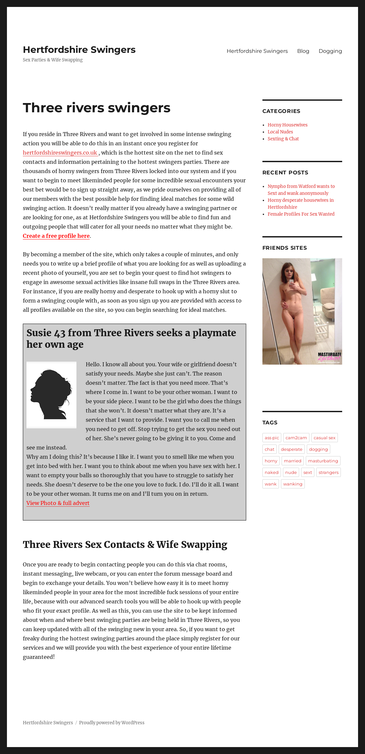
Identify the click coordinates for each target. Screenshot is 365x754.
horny (271, 460)
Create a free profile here (56, 236)
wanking (292, 483)
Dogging (330, 51)
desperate (291, 449)
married (292, 460)
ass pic (272, 437)
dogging (318, 449)
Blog (303, 51)
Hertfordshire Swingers (79, 49)
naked (272, 472)
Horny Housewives (288, 125)
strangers (329, 472)
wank (271, 483)
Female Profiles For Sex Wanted (301, 214)
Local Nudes (280, 132)
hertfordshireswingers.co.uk (60, 152)
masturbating (323, 460)
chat (269, 449)
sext (307, 472)
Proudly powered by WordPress (112, 723)
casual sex (325, 437)
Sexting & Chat (283, 139)
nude (291, 472)
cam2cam (296, 437)
